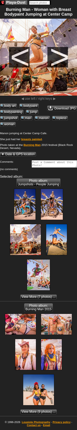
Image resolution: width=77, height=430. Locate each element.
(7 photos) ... (38, 298)
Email (46, 426)
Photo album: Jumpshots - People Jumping (38, 183)
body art (10, 106)
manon (44, 118)
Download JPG (62, 108)
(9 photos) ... (38, 413)
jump (33, 112)
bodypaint (30, 106)
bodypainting (13, 112)
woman (9, 124)
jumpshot (10, 118)
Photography (36, 423)
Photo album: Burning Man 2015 (38, 308)
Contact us (34, 426)
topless (61, 118)
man (28, 118)
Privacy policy (61, 423)
